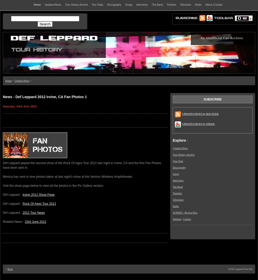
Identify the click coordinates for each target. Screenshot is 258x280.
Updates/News (21, 80)
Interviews (178, 180)
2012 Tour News (34, 213)
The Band (178, 186)
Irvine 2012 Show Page (39, 195)
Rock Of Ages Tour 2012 (39, 204)
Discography (179, 167)
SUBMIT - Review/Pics (185, 212)
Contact (187, 219)
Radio (176, 206)
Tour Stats (178, 161)
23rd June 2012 (35, 222)
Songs (176, 174)
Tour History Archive (184, 154)
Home (8, 80)
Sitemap (177, 219)
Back (10, 269)
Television (178, 199)
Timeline (177, 193)
